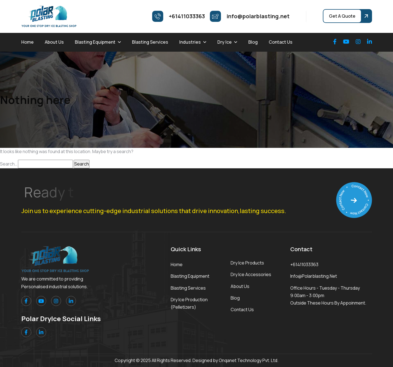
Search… (8, 164)
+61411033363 (304, 264)
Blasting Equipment (95, 42)
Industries (190, 42)
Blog (253, 42)
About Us (54, 42)
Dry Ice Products (247, 263)
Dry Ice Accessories (251, 274)
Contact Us (280, 42)
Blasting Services (150, 42)
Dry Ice (224, 42)
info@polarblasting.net (313, 276)
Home (27, 42)
